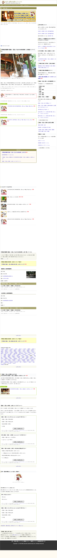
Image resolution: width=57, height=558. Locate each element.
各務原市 (19, 354)
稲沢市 (30, 353)
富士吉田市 (21, 353)
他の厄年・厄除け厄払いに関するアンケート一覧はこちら (12, 525)
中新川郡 (9, 354)
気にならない (4, 499)
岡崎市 (19, 350)
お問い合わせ (26, 5)
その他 (3, 426)
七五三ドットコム (41, 140)
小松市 (24, 352)
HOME (2, 5)
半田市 (23, 357)
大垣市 (29, 354)
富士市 (32, 351)
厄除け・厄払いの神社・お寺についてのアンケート (11, 161)
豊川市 (6, 350)
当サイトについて (7, 5)
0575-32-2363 (5, 278)
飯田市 (5, 363)
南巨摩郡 (15, 353)
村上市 (13, 355)
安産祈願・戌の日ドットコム (43, 142)
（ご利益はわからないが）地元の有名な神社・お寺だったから (13, 453)
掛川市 (11, 351)
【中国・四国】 (41, 131)
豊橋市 (2, 351)
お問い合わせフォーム (16, 534)
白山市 (22, 355)
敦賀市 (9, 359)
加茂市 (5, 357)
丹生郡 (23, 356)
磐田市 (32, 350)
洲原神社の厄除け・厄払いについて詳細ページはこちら (12, 283)
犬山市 (24, 350)
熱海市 (29, 352)
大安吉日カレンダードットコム (44, 145)
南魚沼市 (32, 357)
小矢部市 (26, 358)
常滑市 (5, 359)
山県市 (30, 358)
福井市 (11, 350)
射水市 (26, 353)
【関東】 (46, 129)
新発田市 (14, 359)
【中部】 (49, 129)
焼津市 (19, 351)
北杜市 (14, 357)
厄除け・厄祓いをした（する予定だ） (9, 437)
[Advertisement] (18, 35)
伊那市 (27, 356)
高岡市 (16, 352)
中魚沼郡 (18, 356)
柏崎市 (28, 359)
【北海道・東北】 (41, 129)
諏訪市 (2, 353)
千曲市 (18, 357)
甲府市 (33, 352)
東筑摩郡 (23, 359)
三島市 (11, 353)
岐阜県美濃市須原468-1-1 (8, 276)
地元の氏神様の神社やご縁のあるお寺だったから (11, 455)
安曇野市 (15, 358)
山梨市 (5, 355)
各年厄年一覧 (50, 35)
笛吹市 (26, 355)
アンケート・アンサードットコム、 (20, 430)
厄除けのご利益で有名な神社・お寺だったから (11, 450)
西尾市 (5, 356)
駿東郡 (13, 356)
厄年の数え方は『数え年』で (43, 109)
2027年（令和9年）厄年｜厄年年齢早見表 (46, 33)
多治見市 (24, 354)
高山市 (6, 353)
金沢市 (24, 351)
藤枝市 (15, 350)
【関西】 (53, 129)
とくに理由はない (5, 457)
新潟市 (15, 351)
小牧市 (2, 352)
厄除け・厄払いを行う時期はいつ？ (44, 103)
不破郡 (5, 354)
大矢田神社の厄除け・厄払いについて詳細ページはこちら (12, 308)
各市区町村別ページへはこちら (8, 154)
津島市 (32, 359)
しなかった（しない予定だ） (7, 439)
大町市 (11, 358)
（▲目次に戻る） (18, 335)
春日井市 (6, 352)
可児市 (2, 358)
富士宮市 (20, 358)
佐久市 (31, 356)
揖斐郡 (9, 355)
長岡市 (28, 351)
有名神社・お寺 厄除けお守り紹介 (44, 127)
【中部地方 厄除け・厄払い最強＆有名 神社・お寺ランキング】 (13, 264)
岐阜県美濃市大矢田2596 (8, 300)
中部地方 (2, 364)
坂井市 (20, 352)
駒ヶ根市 (9, 363)
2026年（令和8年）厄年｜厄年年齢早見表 (46, 31)
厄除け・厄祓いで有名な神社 (7, 419)
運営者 (21, 5)
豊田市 (6, 351)
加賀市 (10, 357)
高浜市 (14, 363)
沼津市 (11, 352)
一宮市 (2, 350)
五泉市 (14, 354)
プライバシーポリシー (15, 5)
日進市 (18, 359)
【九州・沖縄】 (47, 131)
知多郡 (28, 350)
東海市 (18, 355)
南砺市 (27, 357)
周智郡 (6, 358)
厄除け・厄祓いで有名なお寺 (7, 421)
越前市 (9, 356)
